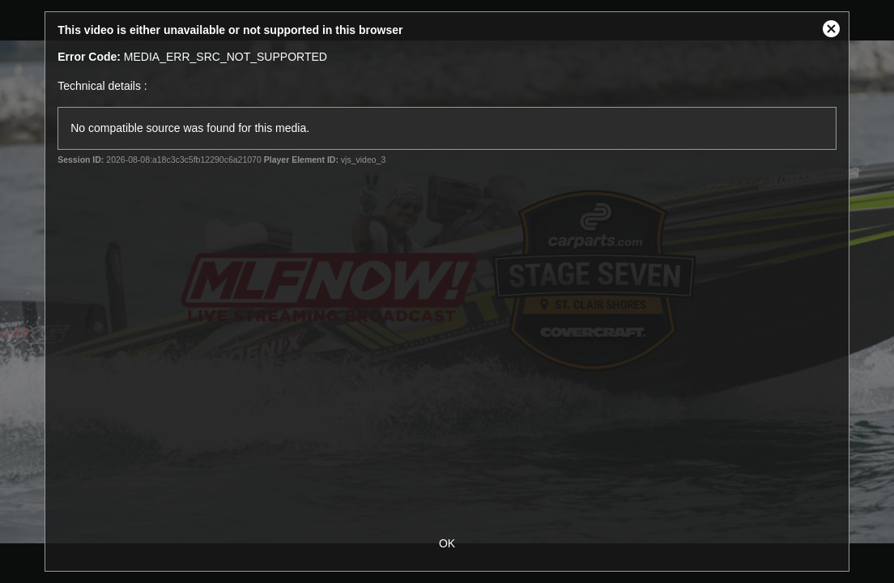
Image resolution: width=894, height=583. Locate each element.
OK (447, 543)
